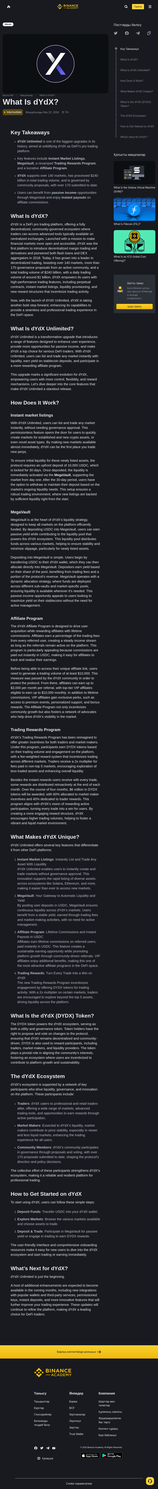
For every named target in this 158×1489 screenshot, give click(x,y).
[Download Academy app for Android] (111, 1456)
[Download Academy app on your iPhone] (90, 1456)
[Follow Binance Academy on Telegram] (47, 1448)
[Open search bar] (125, 7)
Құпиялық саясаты (110, 1411)
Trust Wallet (76, 1434)
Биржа (73, 1401)
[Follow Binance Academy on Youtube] (53, 1448)
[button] (150, 7)
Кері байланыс (108, 1435)
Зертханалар (77, 1414)
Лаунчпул (75, 1421)
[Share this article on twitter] (116, 33)
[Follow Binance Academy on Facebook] (35, 1448)
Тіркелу (138, 6)
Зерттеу (74, 1427)
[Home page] (67, 6)
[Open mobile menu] (150, 7)
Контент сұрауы (108, 1428)
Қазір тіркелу (135, 306)
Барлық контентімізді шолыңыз (79, 1352)
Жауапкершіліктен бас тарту (110, 1420)
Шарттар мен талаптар (107, 1403)
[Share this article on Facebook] (127, 33)
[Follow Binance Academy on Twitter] (41, 1448)
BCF (72, 1408)
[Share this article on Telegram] (138, 33)
